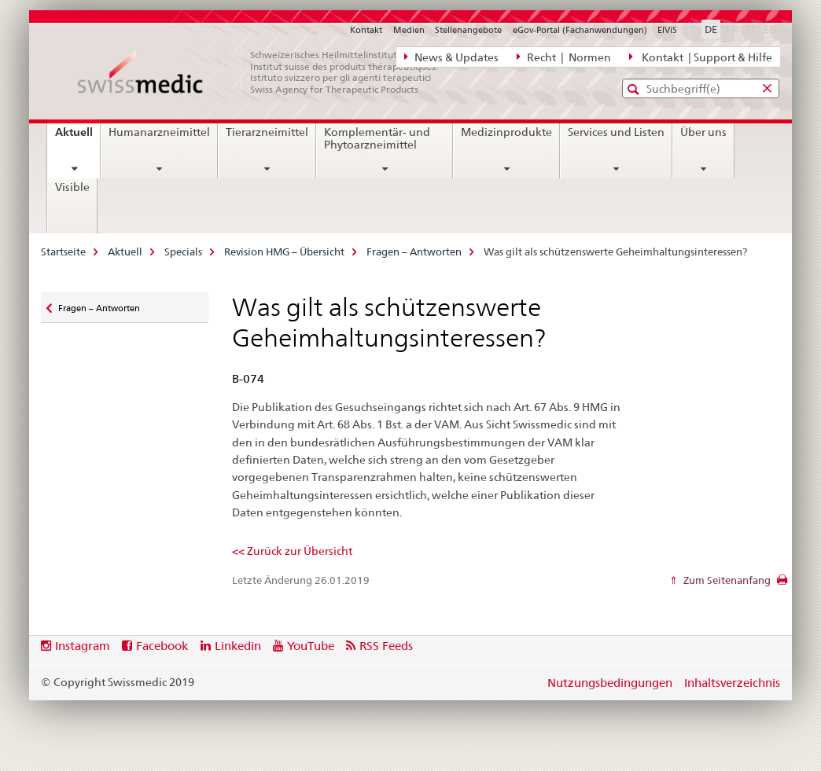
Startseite (63, 251)
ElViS (667, 29)
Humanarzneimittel (159, 132)
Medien (409, 29)
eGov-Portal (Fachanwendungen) (580, 29)
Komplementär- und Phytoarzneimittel (377, 138)
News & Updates (451, 56)
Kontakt (366, 29)
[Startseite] (265, 72)
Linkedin (238, 645)
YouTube (310, 645)
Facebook (162, 645)
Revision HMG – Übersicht (284, 251)
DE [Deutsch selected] (711, 29)
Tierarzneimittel (267, 132)
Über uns (703, 132)
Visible (72, 187)
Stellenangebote (468, 29)
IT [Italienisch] (752, 28)
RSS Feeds (386, 645)
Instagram (82, 645)
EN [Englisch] (772, 28)
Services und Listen (616, 132)
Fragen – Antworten (414, 251)
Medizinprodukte (506, 132)
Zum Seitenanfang (726, 580)
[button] (635, 89)
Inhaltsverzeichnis (732, 682)
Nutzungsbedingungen (609, 682)
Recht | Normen (564, 56)
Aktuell (77, 137)
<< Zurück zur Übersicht (292, 551)
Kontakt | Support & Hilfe (700, 56)
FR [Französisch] (733, 28)
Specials (183, 251)
